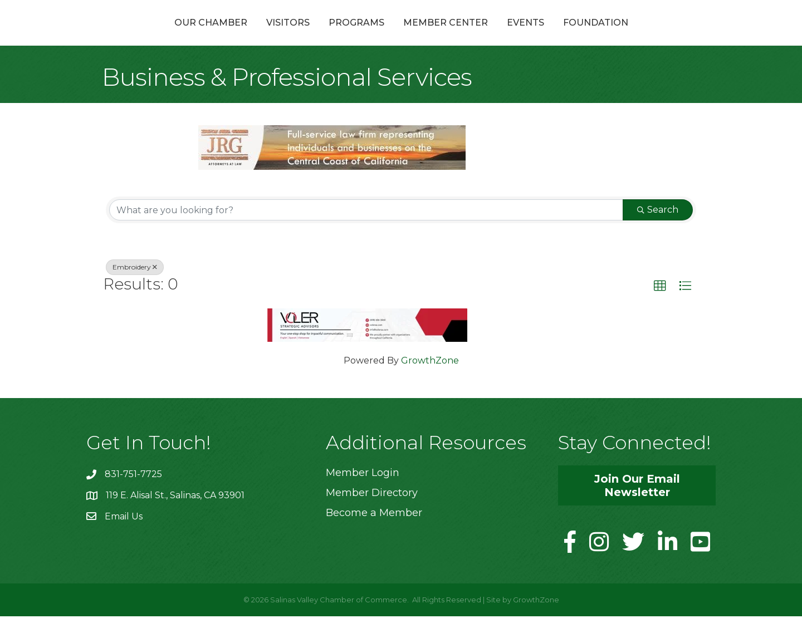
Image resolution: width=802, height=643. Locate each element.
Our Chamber (151, 35)
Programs (297, 35)
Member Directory (372, 519)
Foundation (655, 35)
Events (585, 35)
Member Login (362, 499)
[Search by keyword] (366, 236)
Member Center (505, 35)
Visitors (228, 35)
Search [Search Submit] (657, 236)
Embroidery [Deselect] (135, 293)
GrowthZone (430, 387)
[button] (660, 313)
